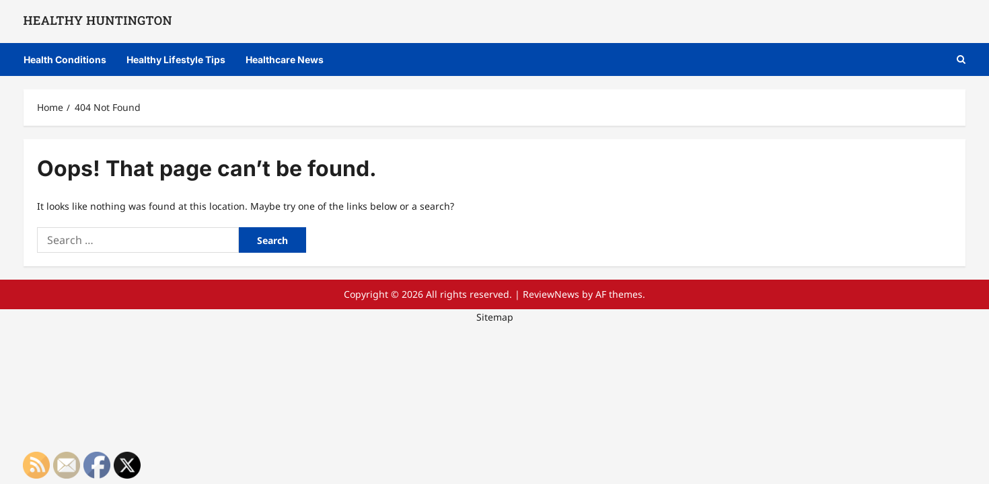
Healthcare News (285, 59)
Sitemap (494, 317)
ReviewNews (551, 294)
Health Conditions (65, 59)
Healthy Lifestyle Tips (175, 59)
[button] (961, 59)
